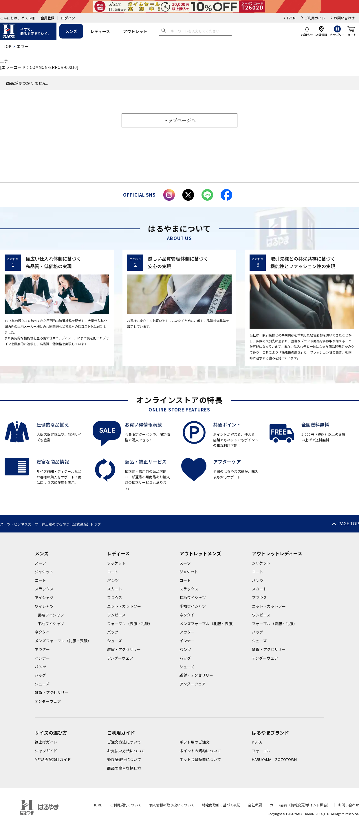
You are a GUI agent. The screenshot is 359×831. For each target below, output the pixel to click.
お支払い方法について (126, 750)
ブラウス (114, 597)
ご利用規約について (125, 804)
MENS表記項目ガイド (53, 759)
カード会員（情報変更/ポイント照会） (300, 804)
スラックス (44, 589)
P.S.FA (257, 742)
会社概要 (255, 804)
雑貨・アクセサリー (51, 692)
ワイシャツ (44, 606)
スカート (114, 589)
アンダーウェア (48, 701)
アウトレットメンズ (200, 553)
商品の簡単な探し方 (124, 768)
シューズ (42, 684)
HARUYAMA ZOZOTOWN (274, 759)
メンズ (71, 31)
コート (40, 580)
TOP (7, 46)
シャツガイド (46, 750)
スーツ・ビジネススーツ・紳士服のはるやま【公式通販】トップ (50, 523)
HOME (97, 804)
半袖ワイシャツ (51, 623)
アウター (42, 649)
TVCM (291, 18)
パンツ (40, 666)
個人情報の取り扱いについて (171, 804)
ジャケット (44, 571)
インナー (42, 658)
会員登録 (47, 17)
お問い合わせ (344, 18)
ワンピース (116, 615)
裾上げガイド (46, 742)
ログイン (68, 17)
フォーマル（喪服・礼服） (129, 623)
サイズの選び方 (51, 732)
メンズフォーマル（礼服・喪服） (63, 640)
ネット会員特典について (200, 759)
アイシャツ (44, 597)
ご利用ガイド (314, 18)
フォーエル (261, 750)
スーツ (40, 563)
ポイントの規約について (200, 750)
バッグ (40, 675)
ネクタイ (42, 632)
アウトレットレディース (277, 553)
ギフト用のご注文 (194, 742)
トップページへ (179, 120)
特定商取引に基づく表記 (221, 804)
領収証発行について (124, 759)
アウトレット (135, 31)
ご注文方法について (124, 742)
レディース (100, 31)
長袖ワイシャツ (51, 615)
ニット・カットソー (124, 606)
